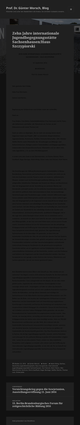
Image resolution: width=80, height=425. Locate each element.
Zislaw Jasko (20, 372)
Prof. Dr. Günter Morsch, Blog (27, 8)
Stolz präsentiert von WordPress (23, 421)
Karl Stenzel (46, 368)
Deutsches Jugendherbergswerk (23, 366)
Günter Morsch (34, 364)
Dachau (62, 364)
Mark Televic (55, 368)
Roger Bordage (45, 370)
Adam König (54, 364)
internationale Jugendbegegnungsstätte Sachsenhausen (35, 367)
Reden (45, 364)
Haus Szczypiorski (41, 366)
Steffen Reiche (56, 370)
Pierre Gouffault (34, 370)
